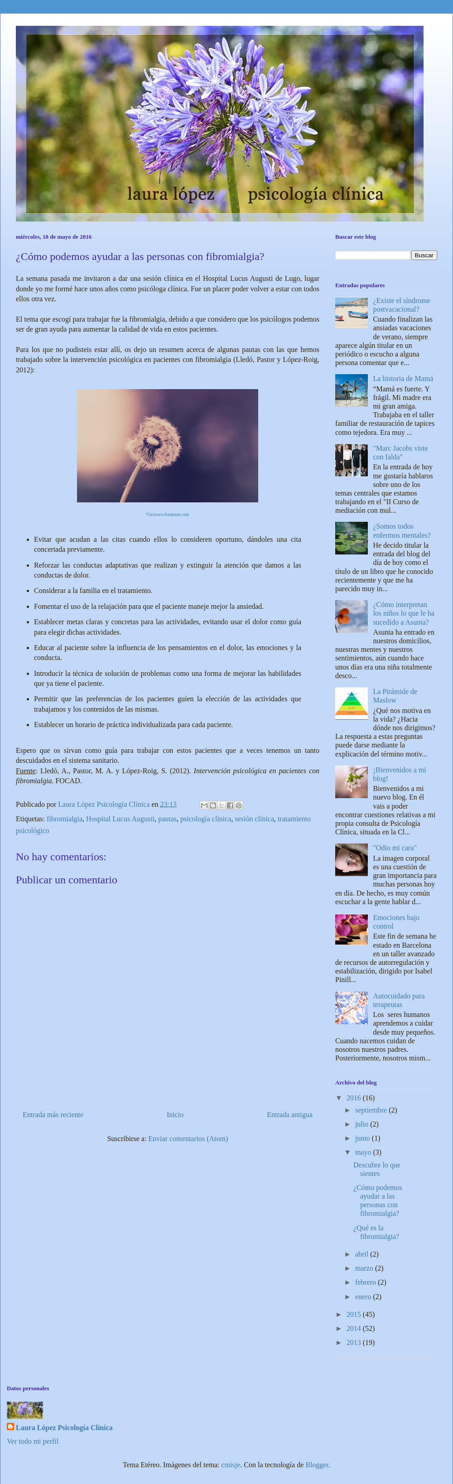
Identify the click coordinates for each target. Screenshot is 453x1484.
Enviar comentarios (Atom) (188, 1138)
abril (362, 1254)
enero (364, 1297)
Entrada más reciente (53, 1114)
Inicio (175, 1114)
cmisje (231, 1465)
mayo (364, 1152)
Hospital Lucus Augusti (120, 819)
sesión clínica (254, 819)
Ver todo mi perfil (32, 1441)
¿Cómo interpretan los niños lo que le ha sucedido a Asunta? (403, 613)
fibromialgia (64, 819)
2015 (355, 1314)
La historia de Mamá (403, 378)
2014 (355, 1328)
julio (362, 1124)
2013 (355, 1342)
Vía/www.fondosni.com (167, 514)
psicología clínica (205, 819)
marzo (365, 1268)
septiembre (372, 1110)
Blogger (316, 1465)
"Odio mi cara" (395, 848)
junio (363, 1138)
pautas (167, 819)
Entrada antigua (290, 1114)
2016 (355, 1098)
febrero (366, 1282)
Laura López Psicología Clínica (64, 1427)
